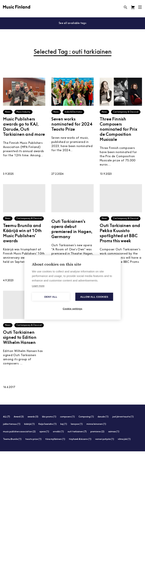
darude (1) (103, 417)
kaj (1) (63, 424)
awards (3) (33, 417)
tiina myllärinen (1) (55, 439)
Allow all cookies (94, 296)
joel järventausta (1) (123, 417)
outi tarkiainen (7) (77, 432)
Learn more (38, 285)
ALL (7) (6, 417)
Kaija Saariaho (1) (48, 424)
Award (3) (19, 417)
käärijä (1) (29, 424)
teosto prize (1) (33, 439)
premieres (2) (97, 432)
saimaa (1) (113, 432)
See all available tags (72, 23)
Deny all (50, 296)
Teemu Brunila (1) (12, 439)
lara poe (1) (77, 424)
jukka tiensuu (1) (11, 424)
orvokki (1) (58, 432)
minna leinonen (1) (96, 424)
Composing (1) (86, 417)
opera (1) (44, 432)
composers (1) (67, 417)
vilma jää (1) (124, 439)
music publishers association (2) (19, 432)
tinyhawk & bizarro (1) (80, 439)
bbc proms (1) (49, 417)
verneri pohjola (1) (104, 439)
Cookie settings (72, 308)
